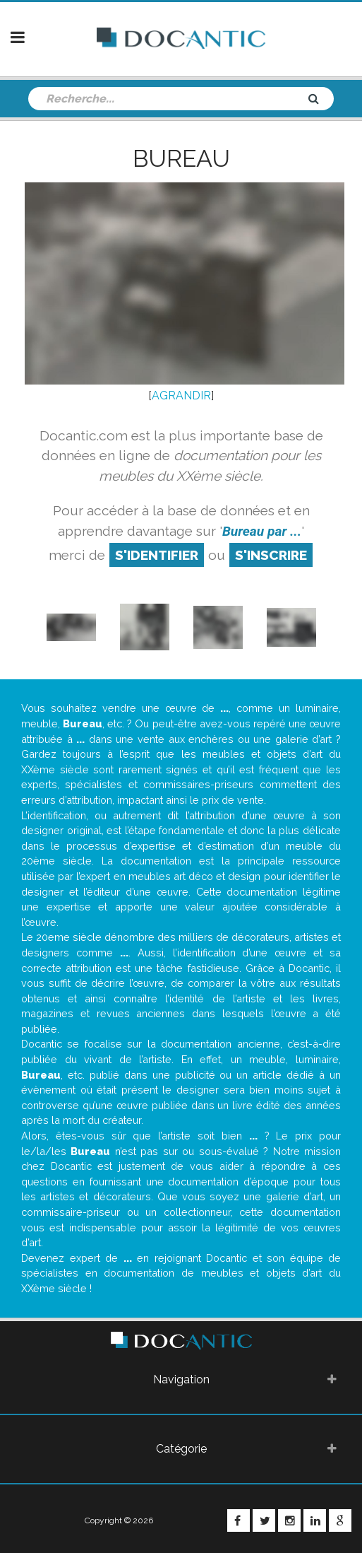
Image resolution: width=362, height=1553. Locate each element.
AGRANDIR (181, 395)
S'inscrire (271, 555)
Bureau (181, 158)
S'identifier (156, 555)
